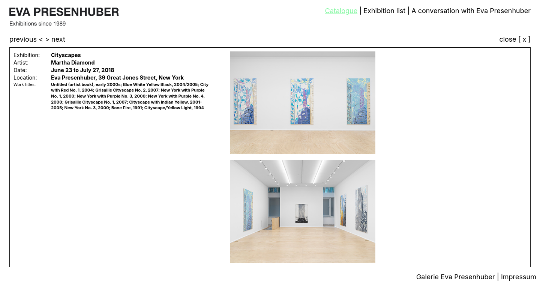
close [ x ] (515, 39)
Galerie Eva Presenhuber (456, 277)
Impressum (518, 277)
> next (55, 39)
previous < (27, 39)
